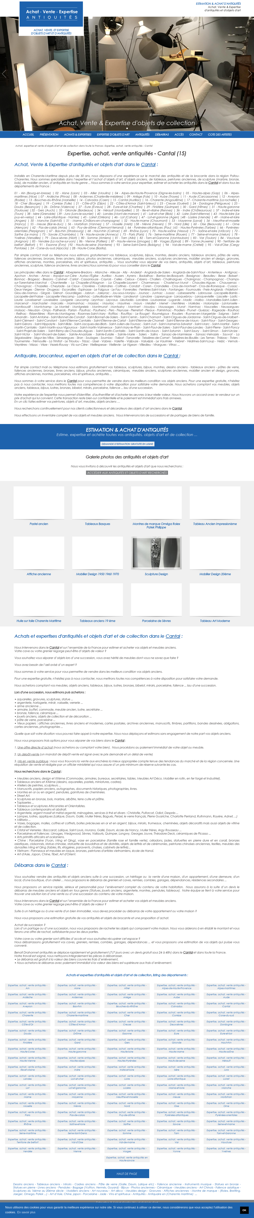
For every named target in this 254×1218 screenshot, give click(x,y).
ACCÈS (179, 134)
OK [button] (244, 1210)
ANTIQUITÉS (142, 134)
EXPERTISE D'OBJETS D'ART (113, 134)
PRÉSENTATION (49, 134)
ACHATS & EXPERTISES (77, 134)
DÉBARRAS (162, 134)
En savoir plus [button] (26, 1212)
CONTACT (195, 134)
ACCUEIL (28, 134)
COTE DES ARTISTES (220, 134)
